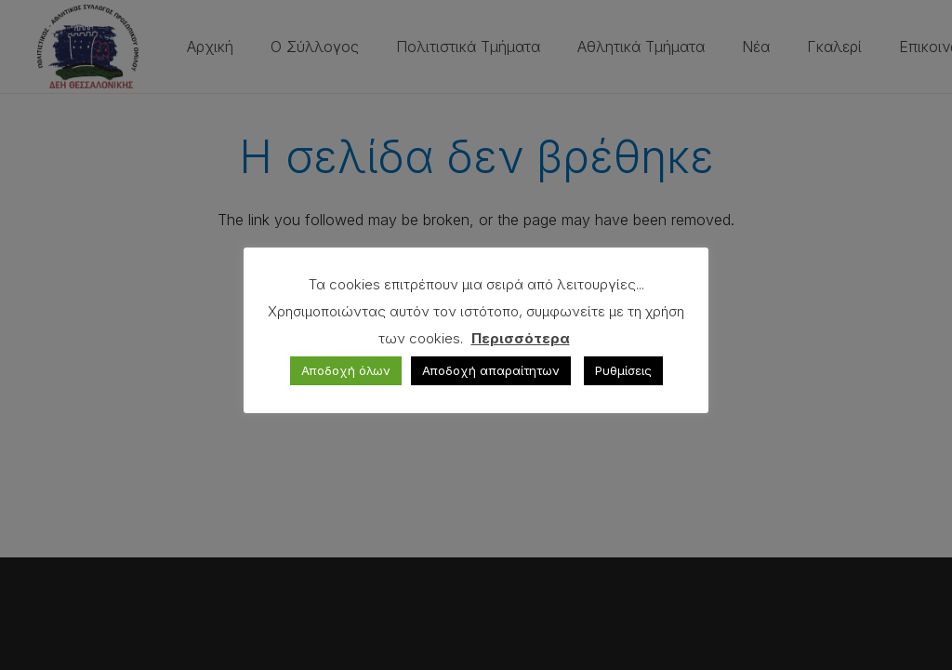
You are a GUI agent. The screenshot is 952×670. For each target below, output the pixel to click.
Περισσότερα (520, 338)
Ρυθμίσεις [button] (623, 370)
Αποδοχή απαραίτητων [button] (491, 370)
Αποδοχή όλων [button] (345, 370)
